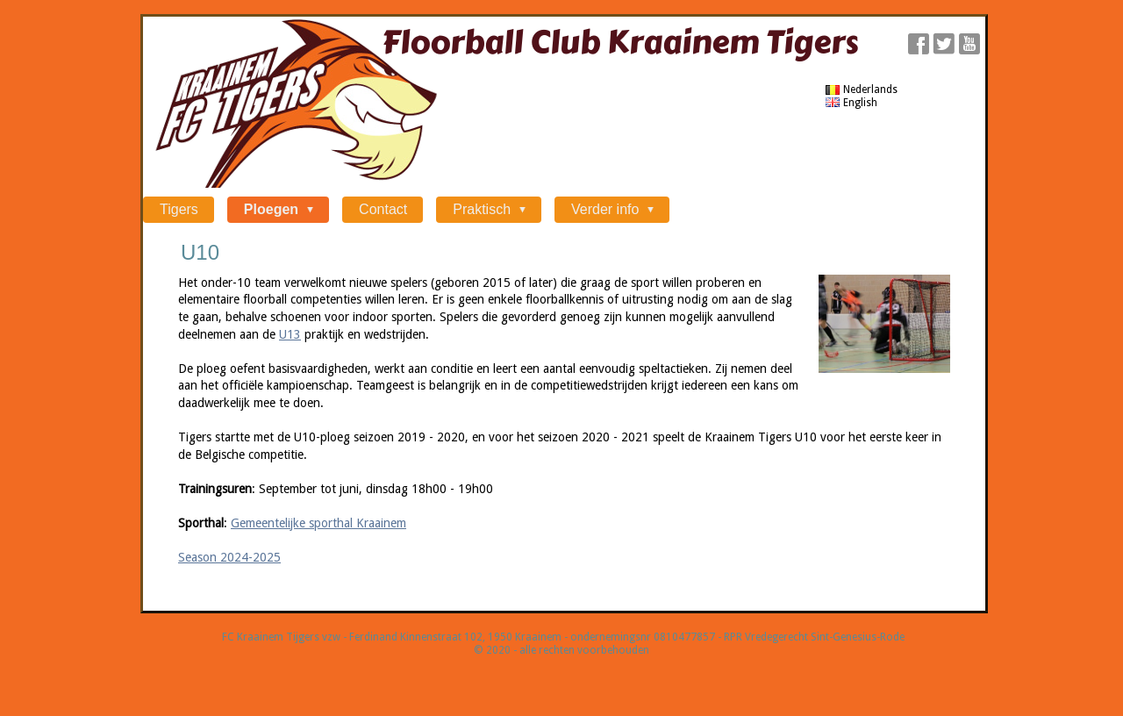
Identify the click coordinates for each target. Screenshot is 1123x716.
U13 (290, 334)
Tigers (179, 209)
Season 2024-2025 (229, 557)
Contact (383, 209)
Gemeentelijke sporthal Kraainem (318, 523)
